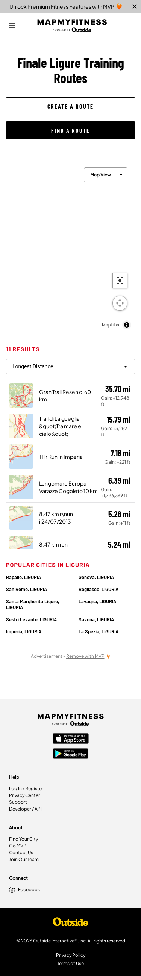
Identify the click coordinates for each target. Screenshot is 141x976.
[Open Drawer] (12, 26)
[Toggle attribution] (126, 324)
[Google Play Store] (71, 754)
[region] (70, 246)
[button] (70, 106)
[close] (134, 6)
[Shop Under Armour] (70, 923)
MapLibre (111, 325)
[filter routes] (70, 366)
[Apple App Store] (71, 739)
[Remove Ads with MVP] (88, 656)
